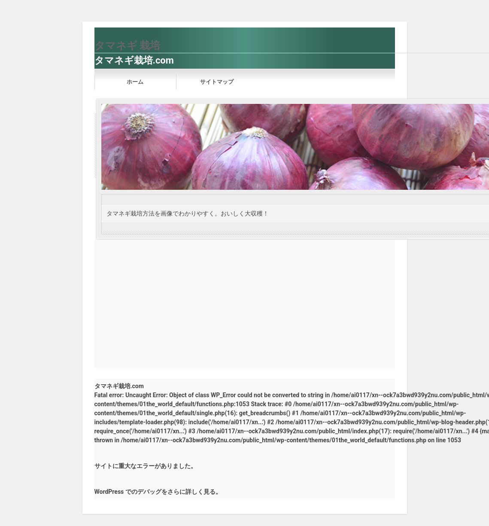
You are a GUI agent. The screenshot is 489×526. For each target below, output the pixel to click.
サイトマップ (217, 82)
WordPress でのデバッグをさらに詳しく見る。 (158, 491)
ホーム (135, 82)
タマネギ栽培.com (134, 60)
